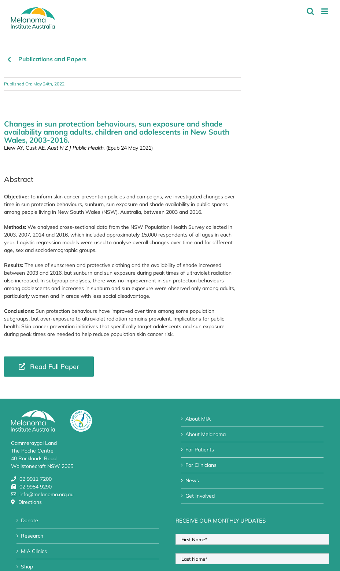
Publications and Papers (52, 59)
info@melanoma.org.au (46, 494)
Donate (29, 520)
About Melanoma (205, 434)
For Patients (199, 449)
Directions (30, 502)
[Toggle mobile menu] (325, 11)
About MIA (198, 419)
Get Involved (200, 496)
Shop (27, 566)
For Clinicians (201, 465)
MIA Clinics (34, 551)
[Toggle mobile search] (310, 11)
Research (32, 535)
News (192, 480)
